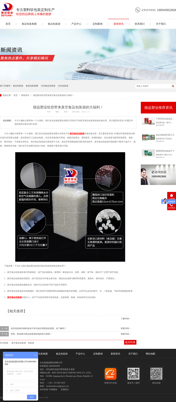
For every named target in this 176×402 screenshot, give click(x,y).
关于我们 (161, 23)
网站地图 (150, 353)
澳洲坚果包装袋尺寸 (165, 151)
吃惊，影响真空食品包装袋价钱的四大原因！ (31, 334)
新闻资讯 (119, 23)
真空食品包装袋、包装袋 (22, 343)
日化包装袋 (63, 86)
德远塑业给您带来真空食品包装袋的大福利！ (53, 95)
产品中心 (76, 23)
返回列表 (130, 342)
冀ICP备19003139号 (39, 398)
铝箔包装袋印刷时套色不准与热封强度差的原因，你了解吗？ (38, 328)
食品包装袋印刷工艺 (165, 135)
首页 (8, 23)
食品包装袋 (54, 23)
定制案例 (98, 23)
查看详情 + (126, 328)
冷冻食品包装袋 (48, 86)
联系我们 (140, 23)
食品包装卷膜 (29, 23)
